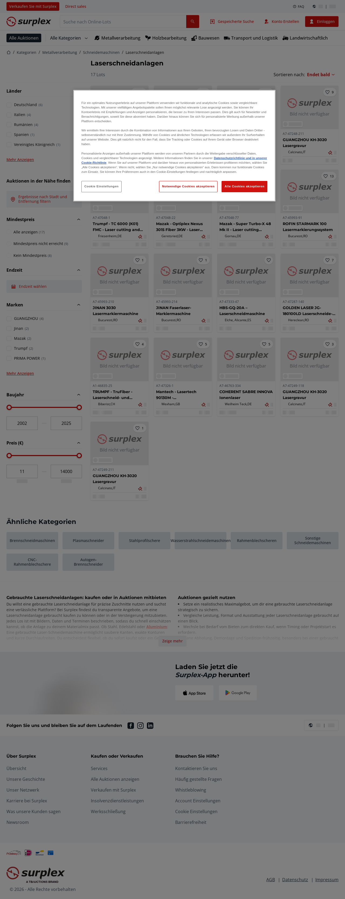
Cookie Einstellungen (101, 186)
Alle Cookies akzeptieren (244, 186)
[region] (174, 145)
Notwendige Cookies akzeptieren (188, 186)
